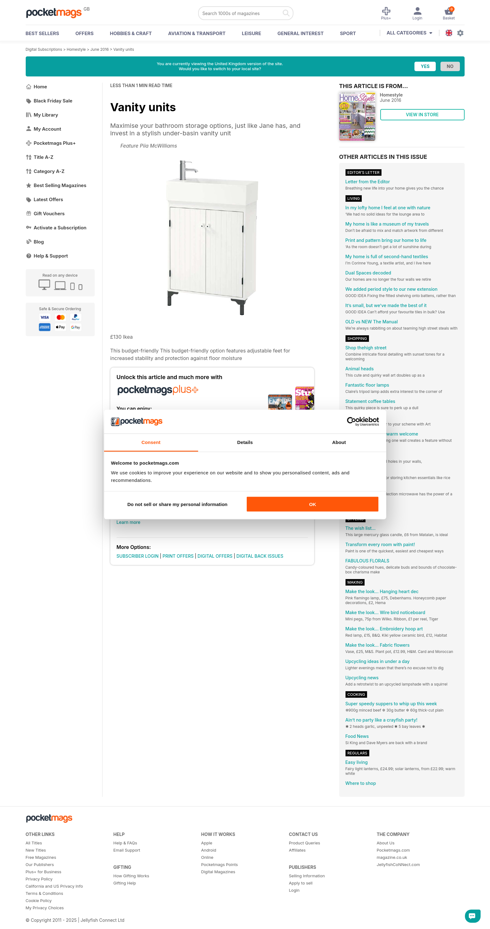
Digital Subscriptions (44, 49)
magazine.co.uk (392, 857)
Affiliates (297, 850)
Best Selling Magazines (56, 185)
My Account (43, 129)
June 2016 (99, 49)
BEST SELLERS (42, 33)
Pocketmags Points (219, 864)
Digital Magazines (218, 871)
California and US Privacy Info (54, 886)
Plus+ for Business (43, 871)
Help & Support (47, 256)
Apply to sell (301, 882)
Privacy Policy (39, 878)
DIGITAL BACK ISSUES (259, 556)
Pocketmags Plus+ (51, 143)
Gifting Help (124, 882)
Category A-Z (45, 171)
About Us (386, 842)
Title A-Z (40, 157)
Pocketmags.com (393, 850)
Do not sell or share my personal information (177, 504)
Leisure (251, 33)
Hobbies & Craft (131, 33)
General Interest (300, 33)
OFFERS (85, 33)
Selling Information (307, 875)
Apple (207, 842)
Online (207, 857)
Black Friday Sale (49, 101)
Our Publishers (40, 864)
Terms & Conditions (44, 893)
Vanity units (123, 49)
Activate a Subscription (56, 228)
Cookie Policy (39, 900)
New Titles (36, 850)
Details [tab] (245, 442)
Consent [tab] (151, 442)
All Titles (34, 842)
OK (312, 504)
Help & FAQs (125, 842)
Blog (35, 242)
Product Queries (304, 842)
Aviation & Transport (196, 33)
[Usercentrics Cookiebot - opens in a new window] (351, 421)
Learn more (128, 522)
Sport (348, 33)
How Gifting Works (131, 875)
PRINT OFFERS (177, 556)
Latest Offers (44, 199)
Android (208, 850)
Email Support (126, 850)
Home (36, 87)
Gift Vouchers (45, 214)
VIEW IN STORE (422, 114)
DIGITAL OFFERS (215, 556)
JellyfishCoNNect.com (398, 864)
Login (294, 890)
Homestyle (76, 49)
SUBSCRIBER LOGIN (138, 556)
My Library (42, 115)
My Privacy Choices (45, 907)
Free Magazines (41, 857)
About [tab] (339, 442)
